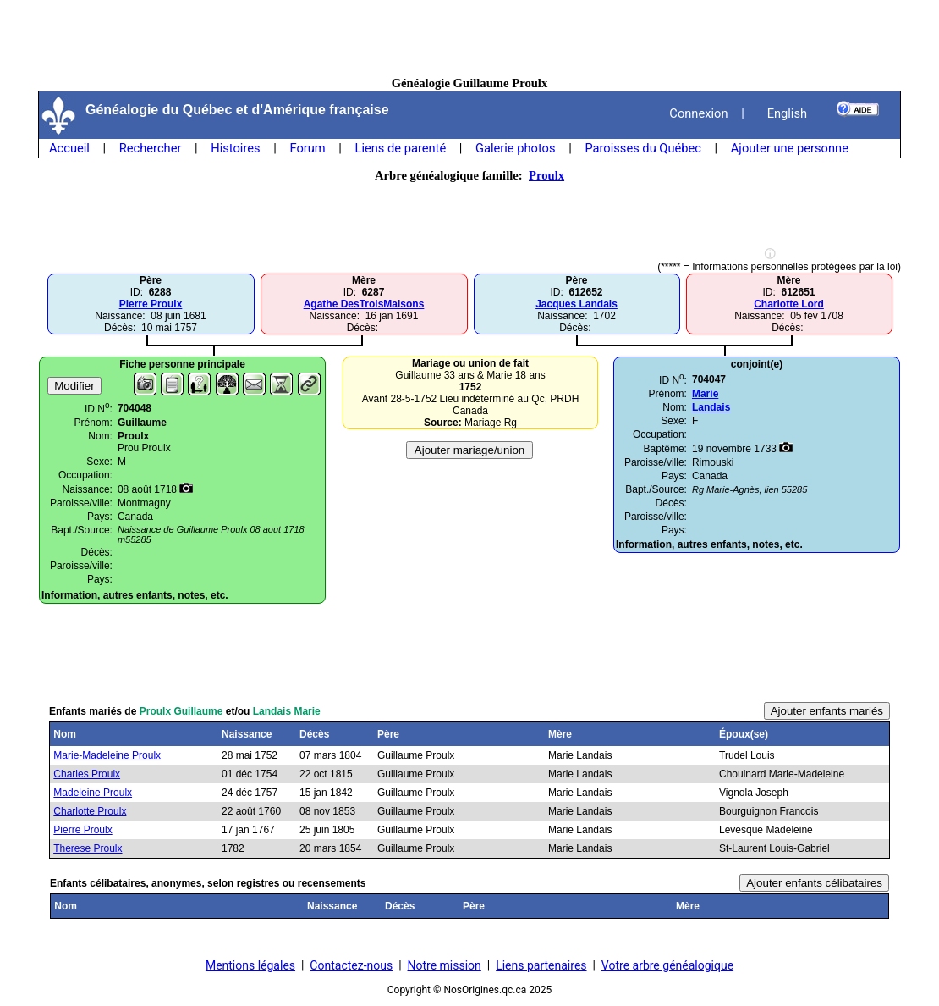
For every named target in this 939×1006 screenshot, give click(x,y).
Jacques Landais (576, 304)
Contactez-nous (351, 965)
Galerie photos (515, 148)
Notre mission (444, 965)
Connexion (698, 113)
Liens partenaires (541, 965)
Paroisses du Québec (643, 148)
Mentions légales (250, 965)
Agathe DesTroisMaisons (364, 304)
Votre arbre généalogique (667, 965)
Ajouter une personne (789, 148)
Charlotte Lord (789, 304)
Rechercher (150, 148)
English (787, 113)
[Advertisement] (469, 38)
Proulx (546, 175)
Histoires (235, 148)
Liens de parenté (401, 148)
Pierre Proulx (151, 304)
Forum (307, 148)
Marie (705, 394)
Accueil (69, 148)
